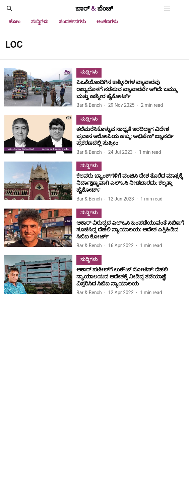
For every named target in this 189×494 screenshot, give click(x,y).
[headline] (130, 89)
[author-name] (90, 105)
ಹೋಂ (14, 21)
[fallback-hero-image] (40, 88)
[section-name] (89, 72)
